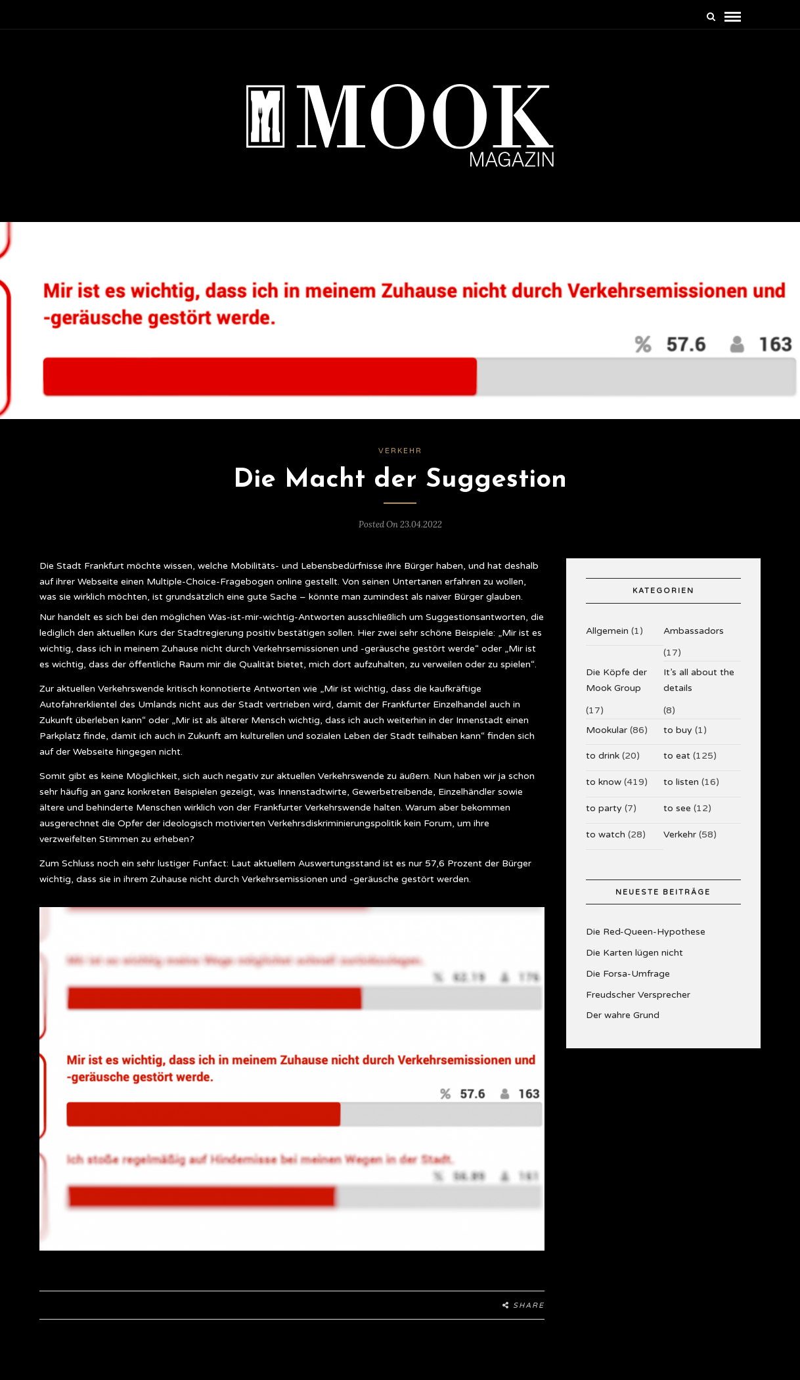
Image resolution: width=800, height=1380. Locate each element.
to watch (605, 843)
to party (604, 817)
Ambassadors (693, 639)
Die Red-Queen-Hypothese (645, 940)
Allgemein (607, 639)
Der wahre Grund (622, 1024)
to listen (681, 791)
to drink (602, 764)
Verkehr (400, 460)
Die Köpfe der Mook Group (616, 689)
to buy (677, 738)
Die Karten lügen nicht (634, 962)
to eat (676, 764)
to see (677, 817)
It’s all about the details (698, 689)
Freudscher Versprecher (638, 1003)
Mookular (606, 738)
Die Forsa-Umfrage (628, 983)
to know (603, 791)
